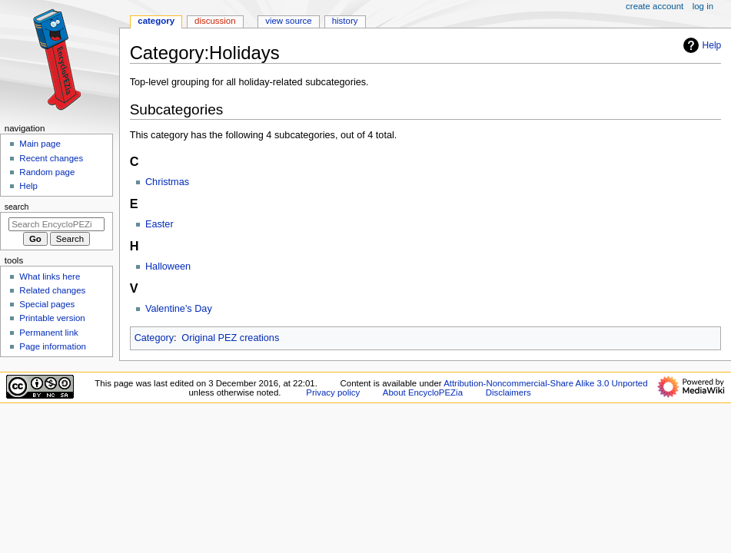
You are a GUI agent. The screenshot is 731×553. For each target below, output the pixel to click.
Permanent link (48, 332)
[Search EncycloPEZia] (56, 224)
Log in (703, 6)
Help (700, 45)
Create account (654, 6)
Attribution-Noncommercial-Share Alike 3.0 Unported (545, 383)
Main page (40, 143)
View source (288, 20)
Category (154, 338)
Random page (47, 172)
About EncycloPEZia (423, 392)
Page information (52, 346)
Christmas (167, 182)
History (345, 20)
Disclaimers (508, 392)
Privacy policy (333, 392)
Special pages (47, 304)
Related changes (52, 290)
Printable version (52, 318)
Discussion (214, 20)
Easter (159, 224)
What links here (49, 276)
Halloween (168, 266)
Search (17, 206)
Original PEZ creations (230, 338)
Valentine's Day (178, 308)
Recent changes (51, 158)
